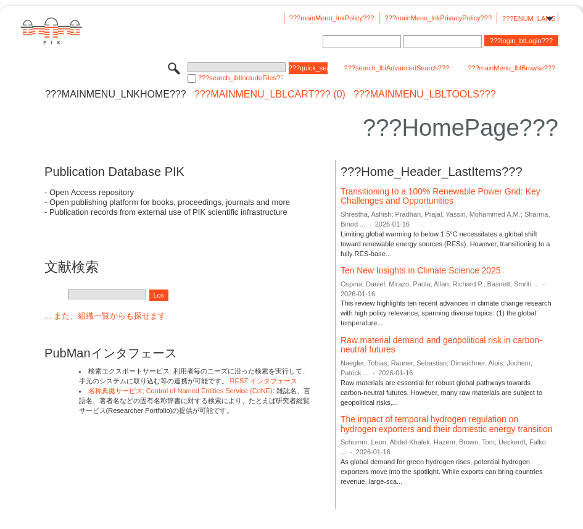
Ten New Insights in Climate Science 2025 (420, 270)
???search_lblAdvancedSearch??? (397, 68)
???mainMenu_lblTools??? (425, 94)
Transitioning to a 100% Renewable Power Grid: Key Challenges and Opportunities (440, 196)
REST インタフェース (263, 381)
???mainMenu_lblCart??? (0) (269, 94)
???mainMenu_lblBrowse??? (511, 68)
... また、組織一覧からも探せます (104, 315)
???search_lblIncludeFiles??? (240, 77)
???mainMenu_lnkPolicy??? (331, 18)
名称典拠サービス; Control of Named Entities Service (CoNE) (180, 390)
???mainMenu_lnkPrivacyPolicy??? (438, 18)
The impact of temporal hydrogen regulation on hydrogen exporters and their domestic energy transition (447, 424)
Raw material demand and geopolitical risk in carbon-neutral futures (441, 345)
